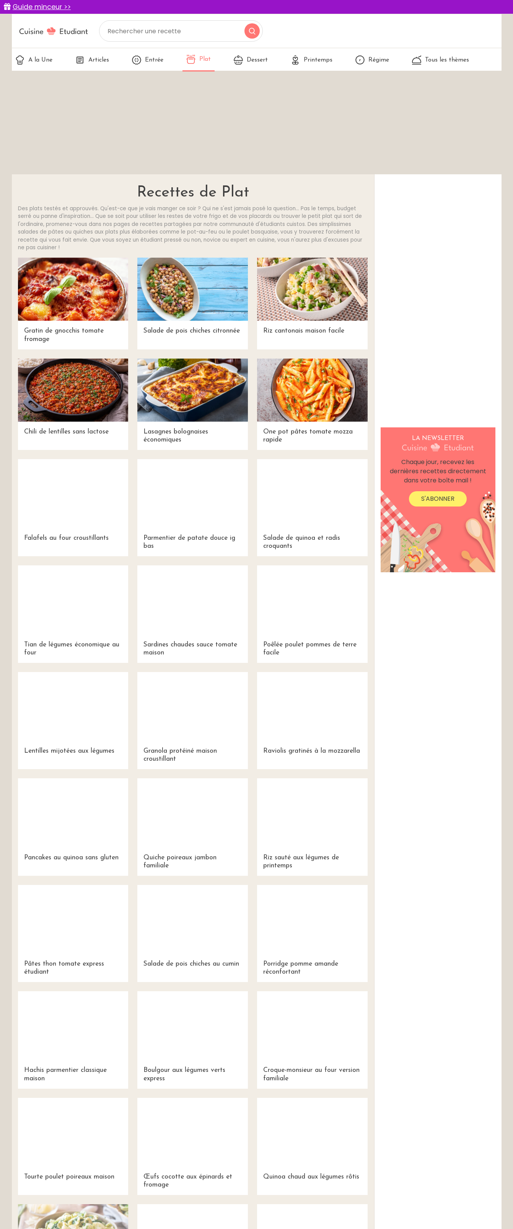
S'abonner (437, 498)
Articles (92, 60)
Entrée (147, 60)
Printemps (311, 60)
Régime (372, 60)
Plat (198, 59)
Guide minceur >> (42, 6)
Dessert (251, 60)
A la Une (33, 60)
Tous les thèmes (440, 60)
